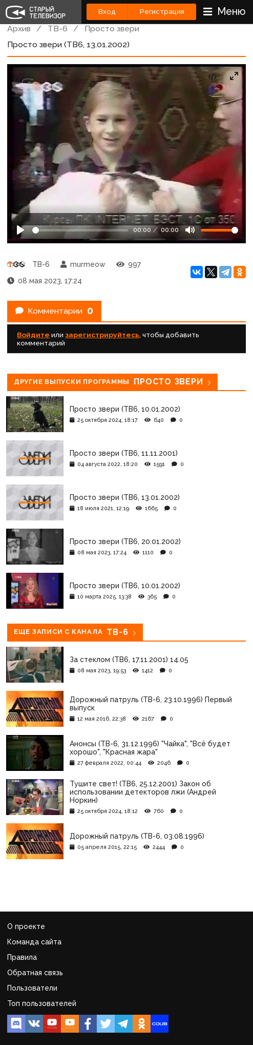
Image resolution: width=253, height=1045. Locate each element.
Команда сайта (34, 942)
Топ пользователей (41, 1003)
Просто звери (112, 28)
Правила (22, 957)
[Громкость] (219, 230)
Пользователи (32, 988)
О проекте (26, 926)
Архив (19, 28)
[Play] (20, 230)
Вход (107, 11)
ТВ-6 (58, 28)
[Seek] (80, 230)
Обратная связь (35, 973)
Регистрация (162, 11)
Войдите (33, 335)
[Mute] (190, 230)
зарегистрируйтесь (102, 335)
